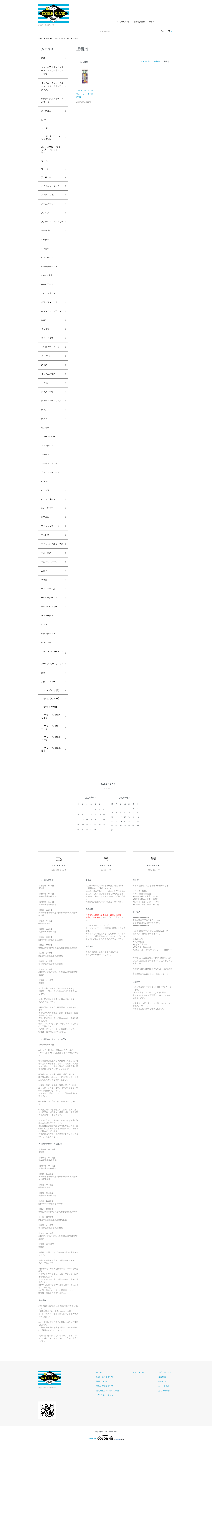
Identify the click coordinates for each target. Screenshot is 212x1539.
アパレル (46, 193)
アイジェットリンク (51, 204)
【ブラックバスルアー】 (51, 833)
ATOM (145, 1467)
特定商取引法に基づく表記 (114, 1485)
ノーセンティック (51, 523)
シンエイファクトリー (51, 390)
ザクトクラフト (49, 379)
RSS (139, 1467)
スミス (44, 412)
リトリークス (48, 700)
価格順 (157, 61)
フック (44, 184)
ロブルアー (47, 729)
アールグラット (49, 225)
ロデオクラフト (49, 719)
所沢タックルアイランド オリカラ (51, 114)
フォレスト (47, 609)
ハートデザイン (49, 566)
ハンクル (46, 546)
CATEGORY (105, 32)
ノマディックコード (51, 534)
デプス (44, 474)
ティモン (46, 431)
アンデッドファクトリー (51, 246)
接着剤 (81, 38)
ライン (44, 176)
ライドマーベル (49, 671)
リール (44, 143)
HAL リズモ (48, 575)
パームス (46, 556)
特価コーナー (48, 58)
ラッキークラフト (51, 680)
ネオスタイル (48, 503)
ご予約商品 (47, 126)
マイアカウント (123, 22)
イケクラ (46, 268)
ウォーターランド (51, 297)
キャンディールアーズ (51, 348)
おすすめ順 (145, 61)
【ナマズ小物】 (49, 801)
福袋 (43, 766)
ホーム (40, 38)
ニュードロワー (49, 494)
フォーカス (47, 632)
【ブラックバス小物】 (51, 844)
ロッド (44, 135)
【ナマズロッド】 (51, 785)
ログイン (153, 22)
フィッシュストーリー (51, 597)
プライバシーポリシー (112, 1490)
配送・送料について (111, 1472)
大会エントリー (49, 776)
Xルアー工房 (48, 307)
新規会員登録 (139, 22)
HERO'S (45, 585)
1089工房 (46, 258)
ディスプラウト (49, 441)
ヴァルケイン (48, 287)
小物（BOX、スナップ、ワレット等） (61, 38)
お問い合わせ (166, 1485)
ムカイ (44, 651)
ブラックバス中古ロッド (51, 754)
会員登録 (164, 1472)
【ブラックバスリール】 (51, 822)
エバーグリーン (49, 326)
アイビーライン (49, 215)
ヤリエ (44, 661)
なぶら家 (46, 484)
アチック (46, 235)
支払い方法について (111, 1481)
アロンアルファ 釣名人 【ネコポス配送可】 (84, 93)
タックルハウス (49, 422)
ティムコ (46, 465)
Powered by (105, 1532)
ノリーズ (46, 513)
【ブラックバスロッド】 (51, 811)
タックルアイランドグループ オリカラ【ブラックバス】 (51, 96)
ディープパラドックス (51, 453)
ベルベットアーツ (51, 642)
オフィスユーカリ (51, 336)
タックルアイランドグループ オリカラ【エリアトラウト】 (51, 74)
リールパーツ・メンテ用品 (51, 153)
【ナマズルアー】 (51, 793)
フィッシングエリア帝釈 (51, 620)
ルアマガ (46, 710)
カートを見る (166, 1481)
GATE (44, 359)
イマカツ (46, 278)
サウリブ (46, 369)
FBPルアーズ (48, 316)
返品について (108, 1476)
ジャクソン (47, 402)
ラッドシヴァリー (51, 690)
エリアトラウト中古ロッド (51, 741)
